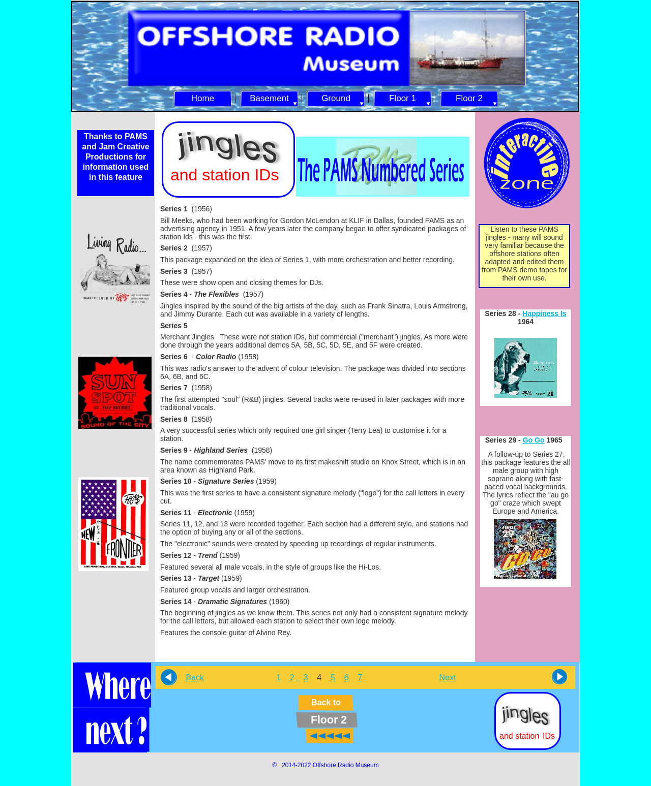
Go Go (534, 440)
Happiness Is (544, 313)
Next (447, 677)
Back (195, 677)
